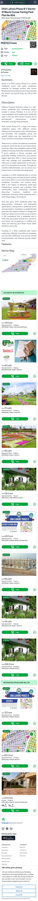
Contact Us (23, 850)
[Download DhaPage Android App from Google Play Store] (8, 838)
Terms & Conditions (15, 898)
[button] (35, 2)
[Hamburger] (1, 2)
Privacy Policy (5, 898)
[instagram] (3, 828)
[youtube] (11, 828)
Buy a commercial (6, 855)
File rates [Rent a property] (4, 864)
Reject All (19, 891)
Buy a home (5, 850)
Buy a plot (4, 853)
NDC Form (23, 855)
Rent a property (6, 858)
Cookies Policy (26, 898)
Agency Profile (5, 75)
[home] (3, 819)
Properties (4, 847)
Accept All (19, 895)
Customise (18, 887)
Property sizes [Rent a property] (6, 861)
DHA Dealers (23, 853)
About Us (22, 847)
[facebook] (7, 828)
